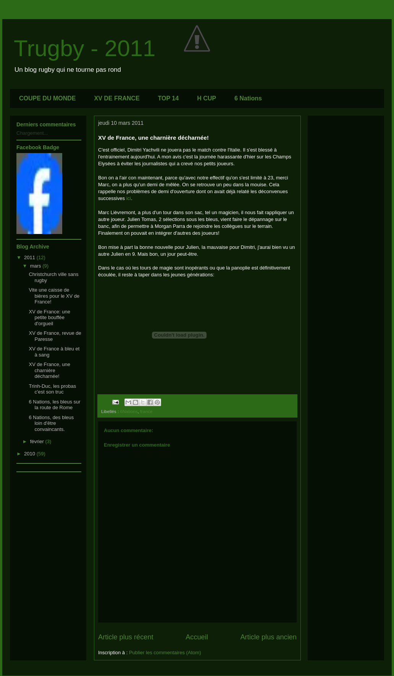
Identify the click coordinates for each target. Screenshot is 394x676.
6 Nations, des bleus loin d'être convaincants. (51, 423)
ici (128, 198)
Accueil (197, 637)
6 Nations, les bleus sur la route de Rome (54, 405)
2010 (30, 454)
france (146, 411)
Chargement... (32, 133)
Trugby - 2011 (84, 48)
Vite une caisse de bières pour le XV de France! (54, 296)
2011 (30, 257)
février (37, 441)
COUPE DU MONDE (47, 98)
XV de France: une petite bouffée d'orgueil (49, 317)
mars (36, 266)
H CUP (206, 98)
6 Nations (248, 98)
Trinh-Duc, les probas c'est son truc (52, 389)
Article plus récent (125, 637)
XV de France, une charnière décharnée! (49, 370)
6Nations (128, 411)
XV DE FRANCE (116, 98)
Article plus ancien (268, 637)
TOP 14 (168, 98)
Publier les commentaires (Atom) (165, 652)
